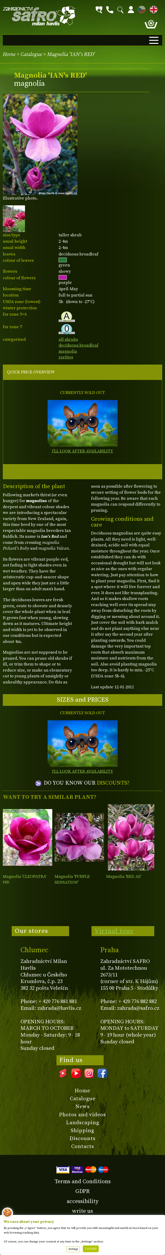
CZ (140, 8)
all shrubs (68, 339)
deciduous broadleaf (78, 345)
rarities (66, 357)
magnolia (68, 351)
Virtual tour (114, 931)
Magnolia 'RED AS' (123, 876)
